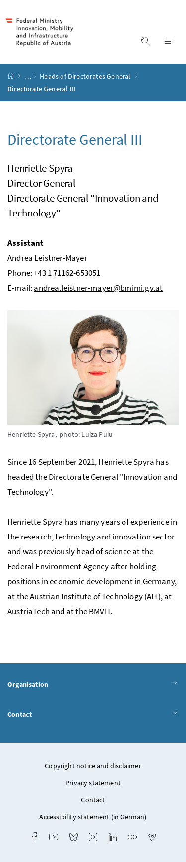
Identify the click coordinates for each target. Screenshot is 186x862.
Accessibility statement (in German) (92, 816)
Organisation (93, 685)
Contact (93, 715)
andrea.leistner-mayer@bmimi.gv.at (98, 287)
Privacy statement (93, 782)
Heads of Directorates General (86, 76)
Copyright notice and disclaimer (93, 765)
